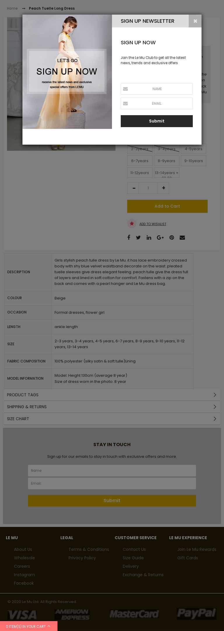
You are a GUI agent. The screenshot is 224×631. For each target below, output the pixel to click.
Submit (156, 121)
